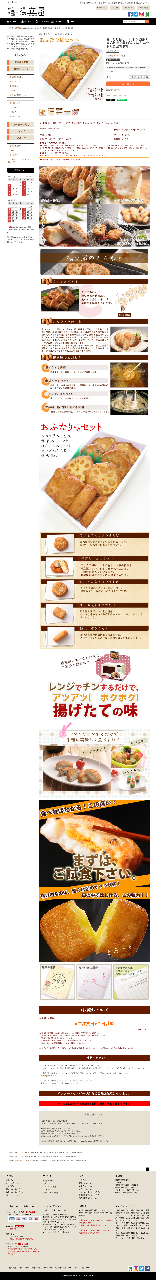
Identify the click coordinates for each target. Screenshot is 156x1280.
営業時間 (82, 1206)
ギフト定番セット (13, 1183)
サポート (82, 1176)
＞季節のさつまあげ (15, 77)
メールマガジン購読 (50, 1193)
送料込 (28, 1153)
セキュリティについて (124, 1206)
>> (32, 177)
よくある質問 (42, 21)
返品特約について (113, 90)
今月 (29, 177)
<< (27, 177)
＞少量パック (13, 90)
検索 (147, 21)
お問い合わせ (143, 8)
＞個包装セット (14, 86)
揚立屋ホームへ (88, 1268)
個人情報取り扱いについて (89, 1198)
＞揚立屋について (15, 117)
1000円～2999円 (30, 1160)
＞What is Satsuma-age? (17, 150)
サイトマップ (74, 1268)
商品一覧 (26, 21)
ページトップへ (147, 1169)
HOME (11, 28)
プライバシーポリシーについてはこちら (130, 1238)
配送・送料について (86, 1183)
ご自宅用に (18, 28)
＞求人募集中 (13, 155)
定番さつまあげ (19, 1153)
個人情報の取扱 (60, 1268)
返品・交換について (86, 1189)
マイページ (56, 21)
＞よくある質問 (14, 107)
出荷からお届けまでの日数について (92, 1192)
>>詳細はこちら (27, 1206)
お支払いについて (85, 1186)
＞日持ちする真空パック (17, 95)
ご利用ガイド (102, 8)
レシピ (21, 131)
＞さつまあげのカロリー (17, 146)
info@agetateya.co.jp (48, 1076)
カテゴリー (11, 1176)
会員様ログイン (21, 69)
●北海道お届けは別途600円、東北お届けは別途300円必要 (126, 67)
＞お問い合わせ (14, 112)
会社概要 (11, 21)
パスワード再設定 (49, 1187)
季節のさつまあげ (13, 1189)
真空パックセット (13, 1195)
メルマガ (21, 138)
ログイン (116, 8)
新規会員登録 (129, 8)
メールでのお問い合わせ (52, 1206)
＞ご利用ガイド (14, 103)
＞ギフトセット (14, 81)
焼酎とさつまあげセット (15, 1192)
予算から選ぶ (18, 1160)
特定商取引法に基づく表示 (89, 1195)
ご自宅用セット (12, 1186)
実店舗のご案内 (21, 124)
